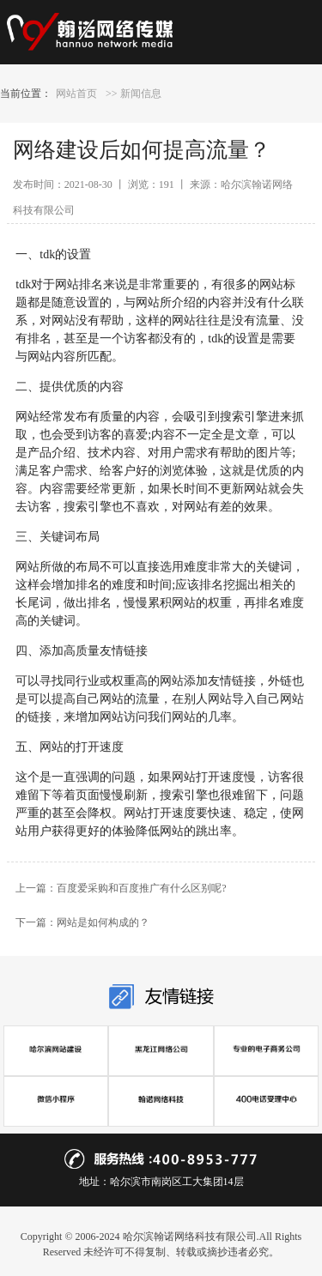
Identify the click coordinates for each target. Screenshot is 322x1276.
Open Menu (281, 32)
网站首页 (76, 94)
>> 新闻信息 (133, 94)
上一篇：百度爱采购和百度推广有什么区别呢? (120, 888)
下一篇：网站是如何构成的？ (82, 922)
